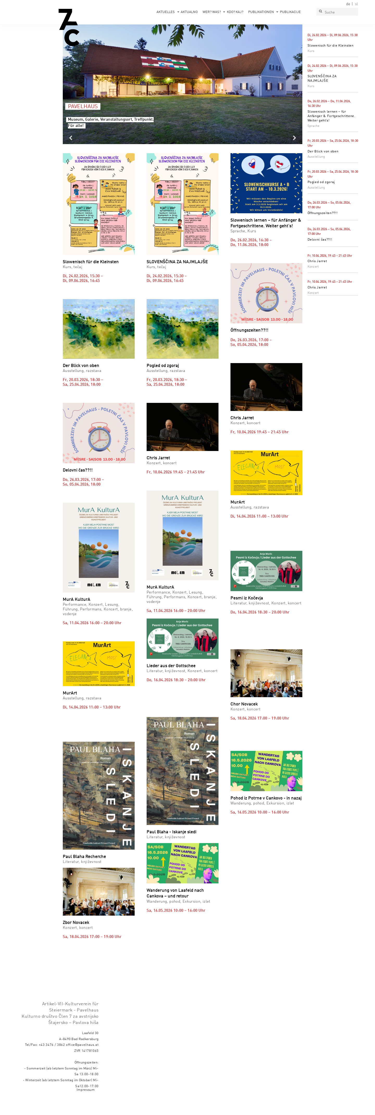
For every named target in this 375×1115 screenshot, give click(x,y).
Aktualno (189, 12)
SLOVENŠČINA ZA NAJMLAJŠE (177, 262)
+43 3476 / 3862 (52, 1059)
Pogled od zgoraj (321, 182)
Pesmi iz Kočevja (246, 610)
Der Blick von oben (323, 151)
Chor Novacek (244, 728)
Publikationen (261, 12)
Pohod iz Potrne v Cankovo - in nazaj (266, 832)
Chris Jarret (317, 261)
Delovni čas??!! (320, 239)
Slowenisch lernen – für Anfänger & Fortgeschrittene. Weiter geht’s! (331, 116)
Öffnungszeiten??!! (323, 213)
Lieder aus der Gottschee (171, 658)
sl (356, 4)
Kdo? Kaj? (235, 12)
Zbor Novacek (76, 919)
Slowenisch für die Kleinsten (331, 45)
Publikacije (290, 12)
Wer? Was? (212, 12)
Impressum (86, 1104)
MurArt (237, 502)
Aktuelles (166, 12)
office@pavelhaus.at (82, 1059)
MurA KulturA (76, 599)
